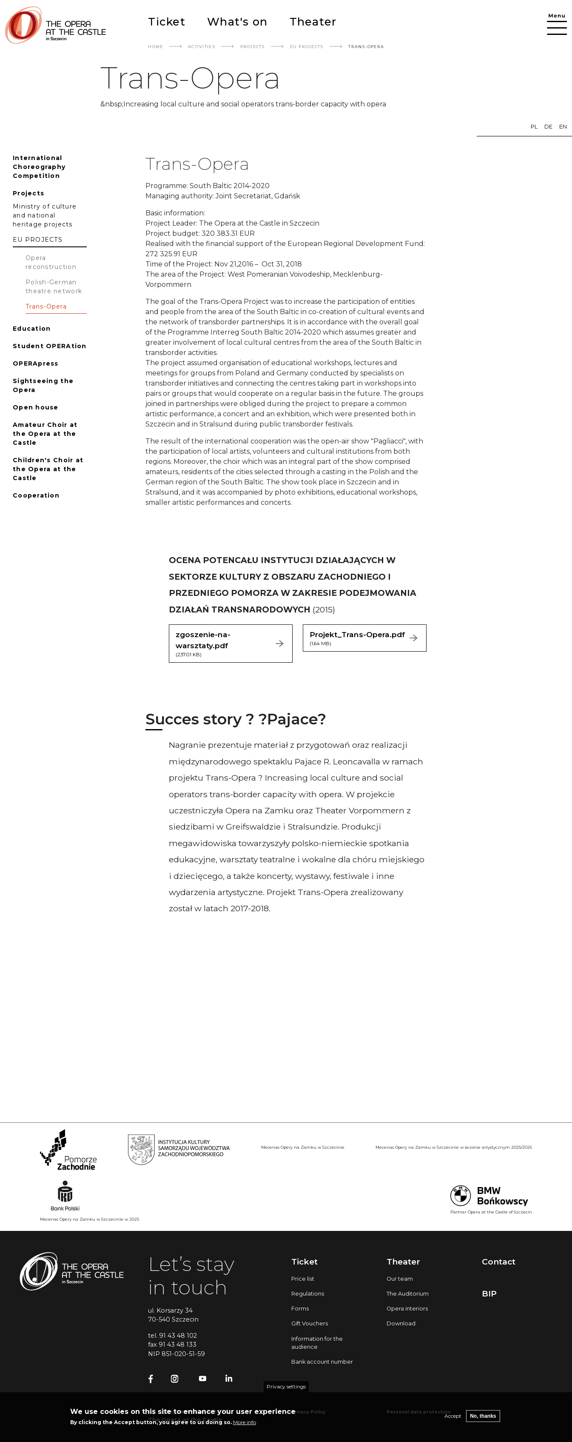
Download (401, 1323)
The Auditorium (408, 1293)
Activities (201, 46)
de (548, 126)
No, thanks (483, 1416)
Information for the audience (317, 1343)
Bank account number (322, 1362)
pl (534, 126)
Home (155, 46)
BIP (489, 1293)
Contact (498, 1261)
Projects (252, 46)
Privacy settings (286, 1386)
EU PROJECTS (307, 46)
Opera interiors (407, 1308)
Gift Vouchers (309, 1323)
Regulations (307, 1293)
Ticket (166, 21)
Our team (400, 1279)
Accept (452, 1416)
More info (244, 1422)
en (563, 126)
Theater (313, 21)
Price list (302, 1279)
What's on (237, 21)
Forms (300, 1308)
